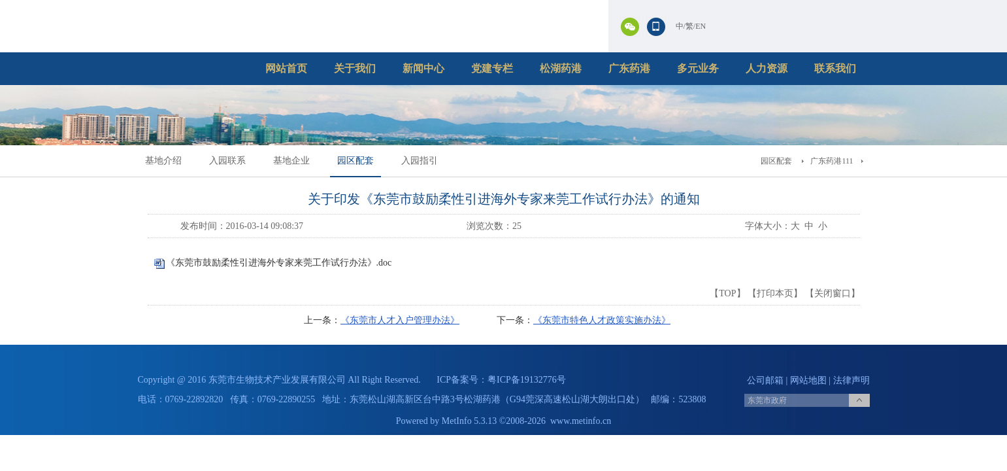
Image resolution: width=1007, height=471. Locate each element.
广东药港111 (831, 161)
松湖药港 (561, 68)
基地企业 (291, 161)
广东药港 (629, 68)
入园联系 (227, 161)
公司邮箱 (765, 380)
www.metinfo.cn (580, 421)
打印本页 (775, 293)
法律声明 (851, 380)
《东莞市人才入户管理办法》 (399, 320)
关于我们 (355, 68)
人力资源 (766, 68)
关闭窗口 (832, 293)
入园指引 (419, 161)
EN (700, 26)
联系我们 (835, 68)
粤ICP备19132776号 (526, 380)
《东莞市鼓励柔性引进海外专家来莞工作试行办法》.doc (279, 263)
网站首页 (286, 68)
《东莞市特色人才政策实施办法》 (601, 320)
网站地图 (808, 380)
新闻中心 (423, 68)
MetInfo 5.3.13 (469, 421)
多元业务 (698, 68)
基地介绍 (163, 161)
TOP (727, 293)
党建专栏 (492, 68)
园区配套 (355, 161)
